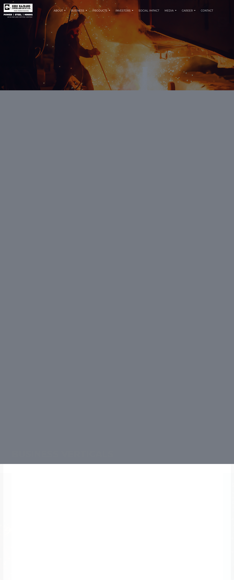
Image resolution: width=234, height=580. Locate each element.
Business (30, 450)
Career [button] (187, 10)
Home (16, 450)
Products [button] (100, 10)
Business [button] (78, 10)
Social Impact (148, 10)
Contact (206, 10)
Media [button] (169, 10)
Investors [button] (123, 10)
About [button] (59, 10)
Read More (176, 569)
